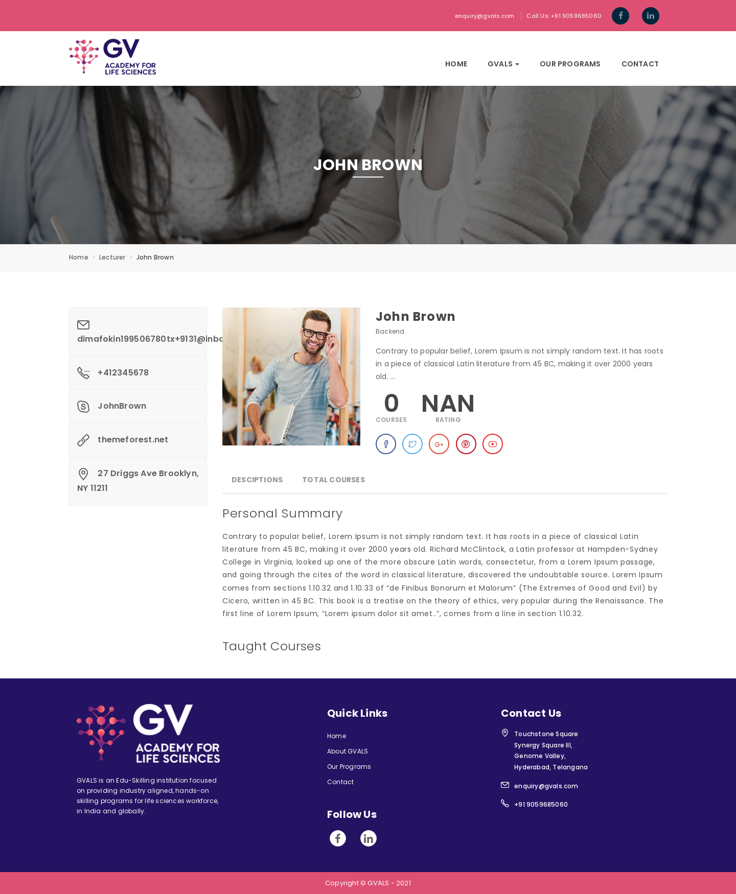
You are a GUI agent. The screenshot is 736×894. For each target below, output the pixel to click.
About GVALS (347, 751)
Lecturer (112, 257)
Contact (640, 64)
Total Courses (333, 480)
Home (456, 64)
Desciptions (257, 480)
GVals (503, 64)
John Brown (416, 316)
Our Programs (570, 64)
